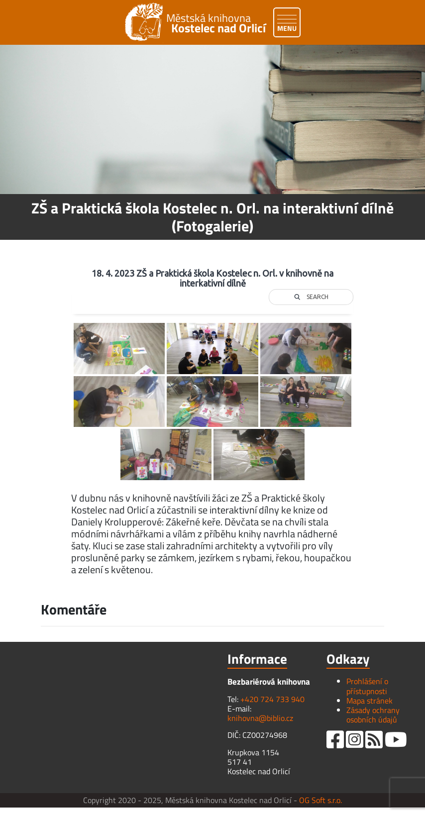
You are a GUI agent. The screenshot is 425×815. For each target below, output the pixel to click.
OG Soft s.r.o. (320, 800)
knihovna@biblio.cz (260, 718)
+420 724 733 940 (272, 699)
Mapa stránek (369, 701)
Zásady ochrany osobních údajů (373, 714)
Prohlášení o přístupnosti (367, 686)
